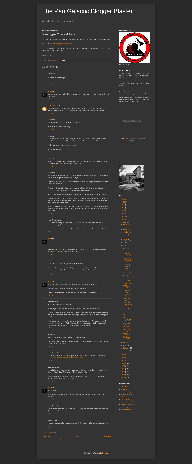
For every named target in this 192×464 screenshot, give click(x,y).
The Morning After (127, 330)
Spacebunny (52, 105)
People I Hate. (127, 283)
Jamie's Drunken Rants (128, 402)
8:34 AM (50, 328)
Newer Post (46, 436)
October (126, 232)
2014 (123, 219)
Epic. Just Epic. (126, 276)
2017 (123, 210)
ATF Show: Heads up (127, 254)
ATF (124, 312)
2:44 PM (50, 152)
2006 (123, 372)
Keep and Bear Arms (128, 404)
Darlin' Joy (124, 407)
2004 (123, 377)
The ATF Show (137, 138)
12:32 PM (51, 129)
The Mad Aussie (126, 394)
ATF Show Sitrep (126, 287)
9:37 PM (50, 232)
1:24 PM (50, 414)
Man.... (125, 314)
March (125, 345)
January (126, 351)
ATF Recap (126, 309)
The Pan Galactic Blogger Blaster (87, 11)
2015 (123, 216)
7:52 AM (50, 275)
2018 (123, 208)
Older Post (107, 436)
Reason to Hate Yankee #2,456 (126, 293)
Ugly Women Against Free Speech (127, 267)
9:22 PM (50, 213)
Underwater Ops (126, 392)
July (124, 242)
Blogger (104, 453)
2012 (123, 354)
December (126, 224)
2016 (123, 213)
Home (77, 436)
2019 (123, 205)
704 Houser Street (127, 397)
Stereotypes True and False (127, 260)
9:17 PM (50, 166)
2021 (123, 199)
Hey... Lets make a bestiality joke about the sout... (127, 302)
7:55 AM (50, 295)
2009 (123, 363)
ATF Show (126, 334)
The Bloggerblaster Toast (127, 319)
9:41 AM (50, 381)
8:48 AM (50, 360)
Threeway (124, 389)
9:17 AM (50, 113)
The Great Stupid (126, 338)
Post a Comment (50, 432)
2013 (123, 222)
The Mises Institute (127, 409)
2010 (123, 360)
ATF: (124, 251)
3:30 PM (50, 428)
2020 (123, 202)
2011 (123, 357)
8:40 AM (50, 346)
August (125, 240)
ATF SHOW (127, 273)
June (125, 245)
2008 (123, 366)
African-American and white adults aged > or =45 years (66, 358)
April (125, 342)
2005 (123, 375)
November (127, 229)
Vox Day (124, 387)
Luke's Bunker (125, 399)
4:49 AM (50, 254)
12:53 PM (51, 399)
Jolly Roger (126, 324)
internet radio (128, 138)
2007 (123, 369)
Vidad (50, 120)
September (127, 235)
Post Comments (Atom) (58, 440)
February (126, 348)
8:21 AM (50, 99)
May (124, 248)
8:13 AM (50, 85)
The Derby (126, 326)
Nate (49, 91)
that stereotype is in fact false (61, 44)
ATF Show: (126, 280)
